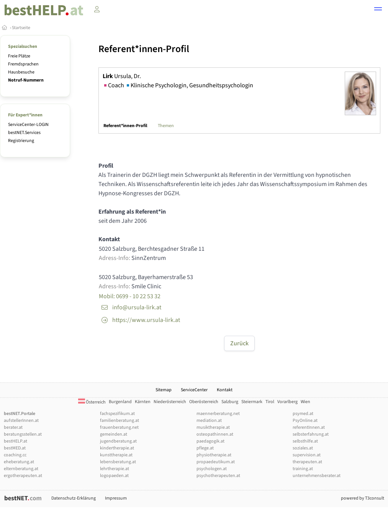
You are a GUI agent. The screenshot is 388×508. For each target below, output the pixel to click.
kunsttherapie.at (116, 455)
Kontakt (224, 390)
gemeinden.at (113, 434)
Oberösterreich (203, 402)
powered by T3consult (362, 498)
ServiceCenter (194, 390)
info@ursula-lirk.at (136, 307)
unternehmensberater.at (317, 475)
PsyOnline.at (305, 420)
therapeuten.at (307, 462)
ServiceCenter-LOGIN (28, 124)
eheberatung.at (19, 462)
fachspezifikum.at (117, 413)
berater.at (13, 427)
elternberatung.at (21, 469)
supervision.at (307, 455)
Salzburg (229, 402)
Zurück (239, 343)
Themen (166, 126)
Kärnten (143, 402)
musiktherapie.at (213, 427)
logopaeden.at (114, 475)
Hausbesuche (21, 72)
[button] (378, 10)
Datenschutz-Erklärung (73, 498)
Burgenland (120, 402)
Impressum (116, 498)
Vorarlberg (287, 402)
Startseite (21, 28)
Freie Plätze (19, 56)
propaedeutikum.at (215, 462)
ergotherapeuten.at (23, 475)
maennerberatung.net (218, 413)
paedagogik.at (210, 441)
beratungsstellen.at (23, 434)
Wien (305, 402)
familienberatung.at (119, 420)
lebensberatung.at (118, 462)
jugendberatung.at (118, 441)
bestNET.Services (24, 132)
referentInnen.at (309, 427)
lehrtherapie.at (114, 469)
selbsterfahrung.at (311, 434)
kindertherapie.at (117, 448)
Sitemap (164, 390)
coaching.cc (15, 455)
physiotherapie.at (213, 455)
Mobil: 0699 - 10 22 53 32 (129, 296)
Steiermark (251, 402)
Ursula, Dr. (122, 76)
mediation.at (209, 420)
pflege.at (205, 448)
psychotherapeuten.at (218, 475)
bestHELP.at (15, 441)
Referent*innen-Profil (125, 126)
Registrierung (21, 140)
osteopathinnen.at (214, 434)
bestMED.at (15, 448)
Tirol (269, 402)
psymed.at (303, 413)
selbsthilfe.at (305, 441)
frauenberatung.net (119, 427)
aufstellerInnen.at (21, 420)
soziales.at (303, 448)
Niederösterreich (170, 402)
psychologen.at (211, 469)
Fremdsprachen (23, 64)
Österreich (92, 402)
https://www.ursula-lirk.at (146, 320)
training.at (303, 469)
